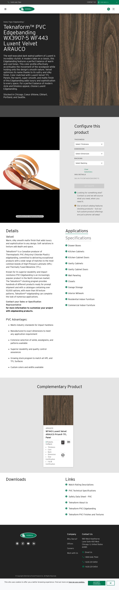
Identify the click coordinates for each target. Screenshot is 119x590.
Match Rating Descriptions (80, 484)
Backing (78, 158)
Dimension (79, 149)
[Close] (111, 583)
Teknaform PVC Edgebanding (82, 508)
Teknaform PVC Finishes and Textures (86, 514)
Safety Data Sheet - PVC (80, 496)
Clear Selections (88, 170)
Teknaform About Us (78, 502)
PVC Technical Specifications (82, 490)
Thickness (79, 139)
